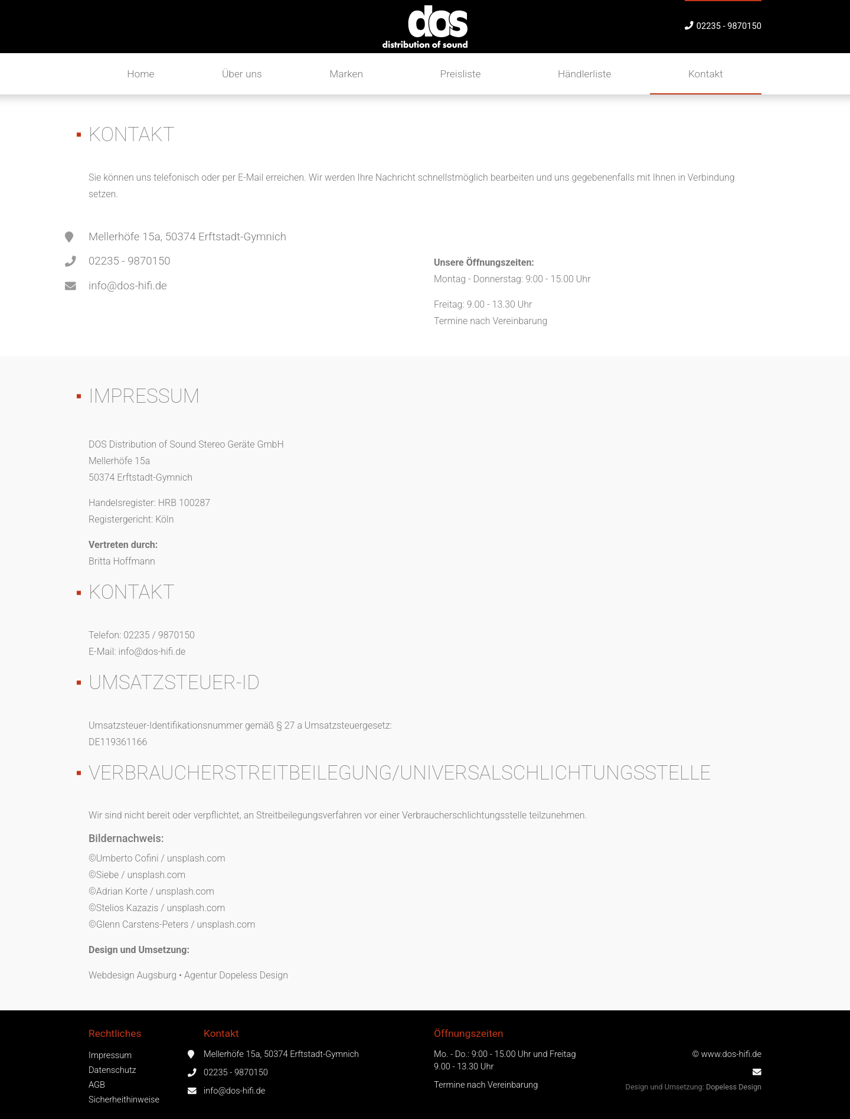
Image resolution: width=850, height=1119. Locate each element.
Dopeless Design (733, 1086)
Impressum (110, 1055)
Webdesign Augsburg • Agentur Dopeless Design (188, 975)
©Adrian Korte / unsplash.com (151, 891)
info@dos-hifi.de (128, 285)
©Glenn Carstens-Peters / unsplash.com (172, 924)
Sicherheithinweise (124, 1099)
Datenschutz (112, 1070)
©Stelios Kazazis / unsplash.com (157, 908)
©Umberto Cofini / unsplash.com (157, 858)
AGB (97, 1084)
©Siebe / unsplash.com (137, 874)
